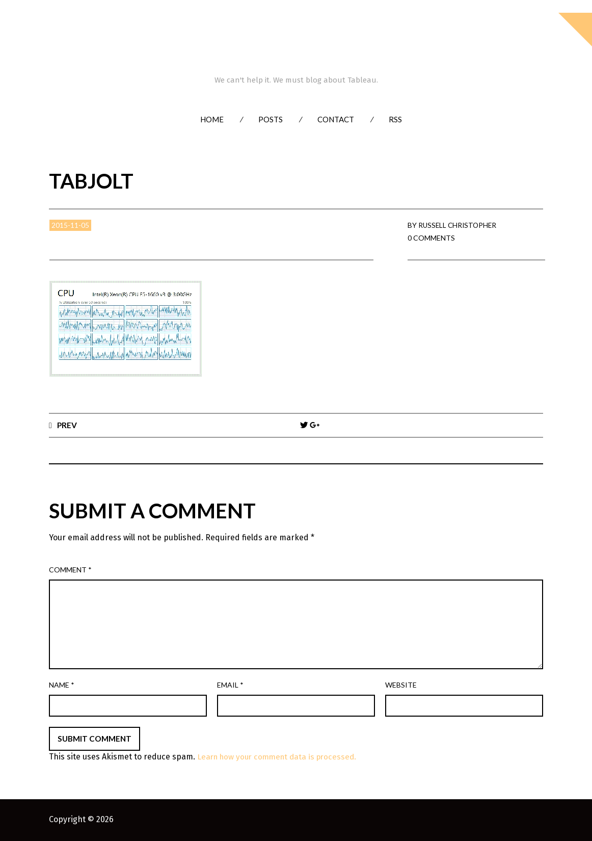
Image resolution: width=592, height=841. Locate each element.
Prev (67, 425)
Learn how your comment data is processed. (280, 757)
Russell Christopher (458, 225)
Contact (335, 119)
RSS (395, 119)
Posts (270, 119)
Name (61, 685)
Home (212, 119)
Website (401, 685)
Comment (70, 570)
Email (230, 685)
